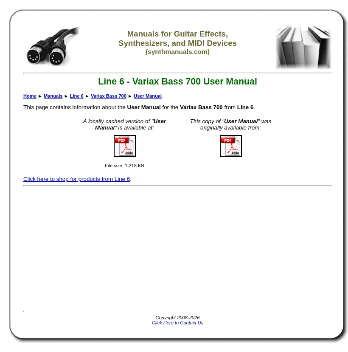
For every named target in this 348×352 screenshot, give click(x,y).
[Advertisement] (174, 248)
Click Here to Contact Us (178, 322)
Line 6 (77, 96)
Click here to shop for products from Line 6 (76, 179)
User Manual (148, 96)
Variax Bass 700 (108, 96)
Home (29, 96)
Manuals (53, 96)
